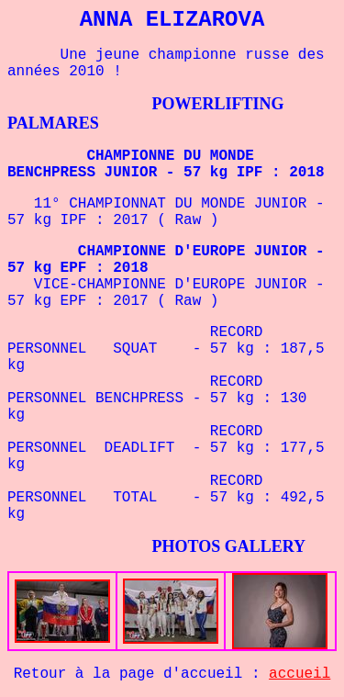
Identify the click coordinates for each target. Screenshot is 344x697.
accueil (299, 674)
